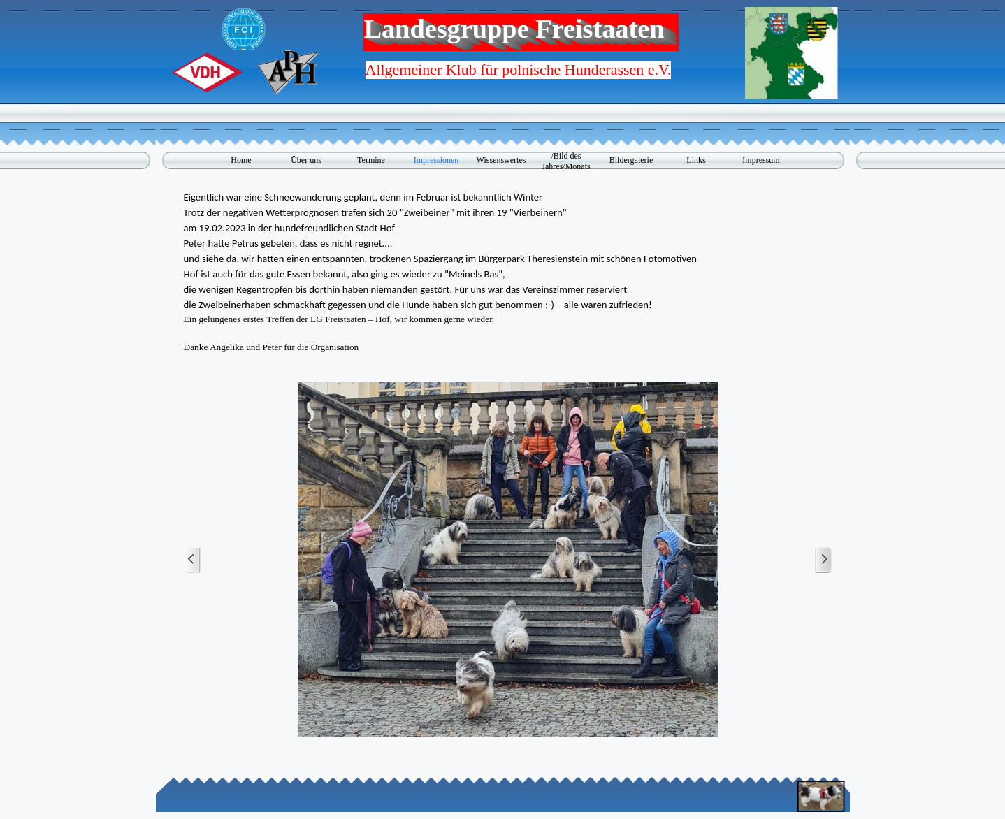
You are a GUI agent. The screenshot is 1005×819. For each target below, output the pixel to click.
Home (241, 160)
